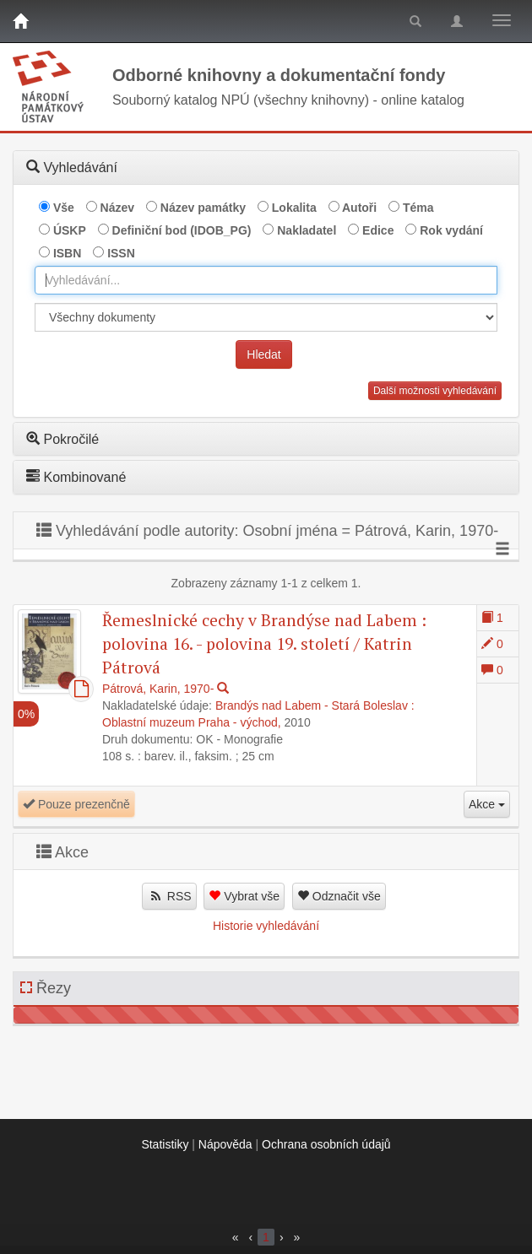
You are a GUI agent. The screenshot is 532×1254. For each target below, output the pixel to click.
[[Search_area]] (266, 317)
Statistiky (164, 1144)
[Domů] (20, 21)
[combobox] (266, 280)
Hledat (263, 354)
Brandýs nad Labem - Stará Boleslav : (315, 705)
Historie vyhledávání (266, 925)
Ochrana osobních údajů (326, 1144)
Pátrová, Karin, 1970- (158, 688)
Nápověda (225, 1144)
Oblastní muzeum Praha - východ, (191, 722)
